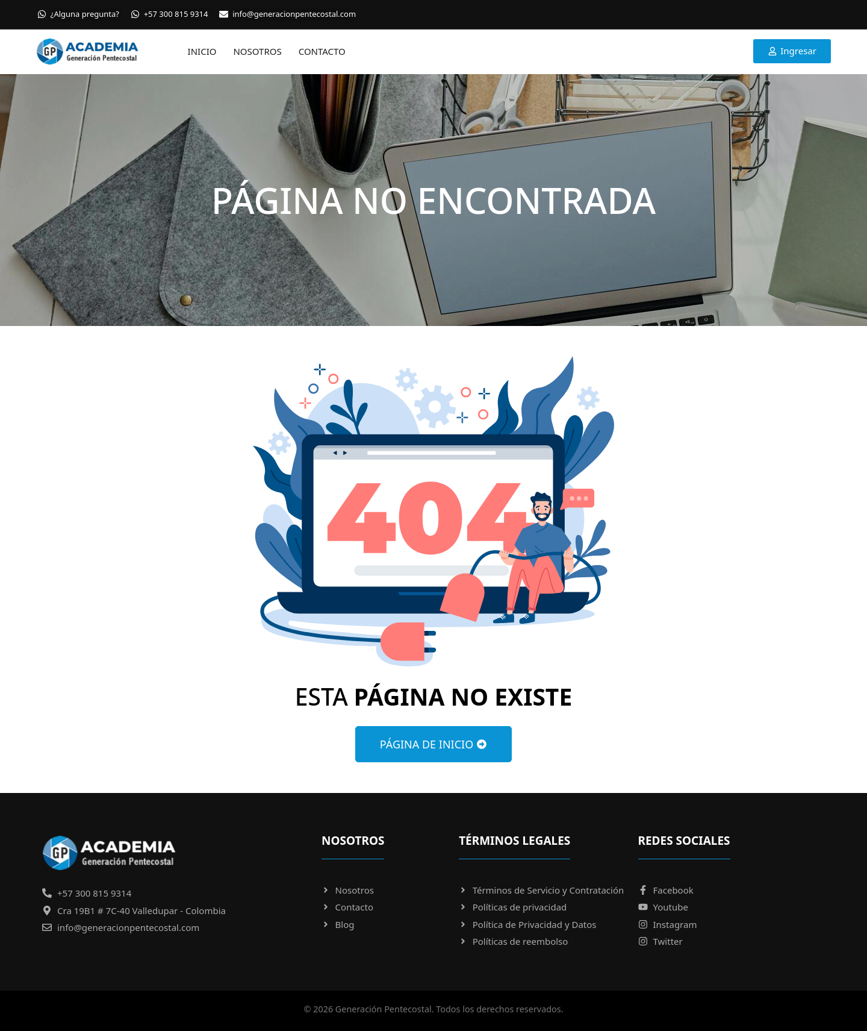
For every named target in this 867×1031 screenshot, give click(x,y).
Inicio (202, 51)
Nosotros (257, 51)
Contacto (322, 51)
